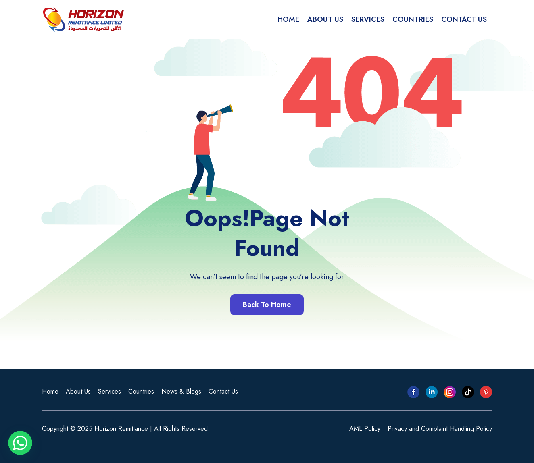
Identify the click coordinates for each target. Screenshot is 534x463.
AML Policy (364, 428)
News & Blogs (181, 391)
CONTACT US (464, 19)
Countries (141, 391)
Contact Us (223, 391)
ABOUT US (325, 19)
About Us (78, 391)
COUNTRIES (412, 19)
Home (50, 391)
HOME (288, 19)
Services (109, 391)
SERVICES (367, 19)
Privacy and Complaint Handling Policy (440, 428)
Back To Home (267, 304)
